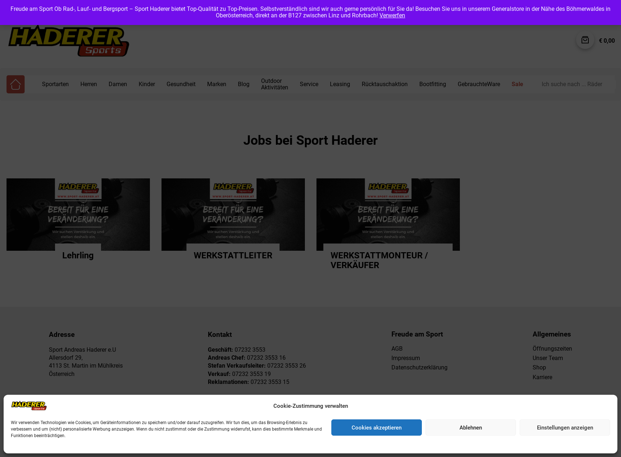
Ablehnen (471, 427)
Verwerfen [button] (392, 15)
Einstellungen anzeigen (565, 427)
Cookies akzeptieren (377, 427)
